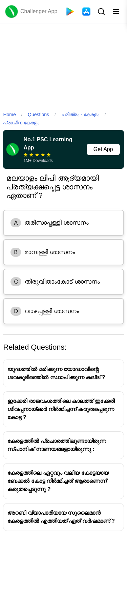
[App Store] (86, 11)
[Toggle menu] (116, 11)
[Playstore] (70, 11)
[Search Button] (100, 11)
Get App (103, 149)
